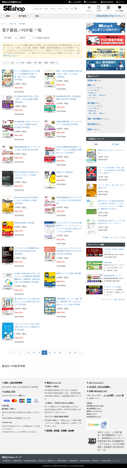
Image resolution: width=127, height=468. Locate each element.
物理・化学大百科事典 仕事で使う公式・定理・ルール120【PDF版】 (69, 74)
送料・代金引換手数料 (12, 383)
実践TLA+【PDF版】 (64, 172)
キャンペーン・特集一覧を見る (113, 299)
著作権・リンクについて (94, 411)
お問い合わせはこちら (97, 391)
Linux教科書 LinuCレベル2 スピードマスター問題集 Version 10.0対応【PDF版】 (27, 124)
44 (39, 353)
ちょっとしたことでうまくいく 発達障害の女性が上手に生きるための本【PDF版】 (69, 251)
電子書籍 (22, 24)
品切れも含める (42, 38)
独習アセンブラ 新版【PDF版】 (69, 273)
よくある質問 (75, 2)
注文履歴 (98, 8)
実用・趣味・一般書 (41, 63)
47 (55, 353)
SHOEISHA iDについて (94, 416)
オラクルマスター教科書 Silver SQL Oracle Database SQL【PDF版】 (26, 251)
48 (60, 353)
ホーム (4, 24)
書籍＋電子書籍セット (97, 119)
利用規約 (89, 403)
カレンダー (93, 98)
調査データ (54, 63)
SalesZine (73, 461)
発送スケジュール (52, 383)
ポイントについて (95, 383)
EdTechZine (62, 461)
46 (50, 353)
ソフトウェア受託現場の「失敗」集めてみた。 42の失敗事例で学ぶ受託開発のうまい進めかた (111, 170)
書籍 (89, 85)
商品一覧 (13, 24)
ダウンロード (108, 8)
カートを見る (119, 8)
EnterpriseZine (30, 461)
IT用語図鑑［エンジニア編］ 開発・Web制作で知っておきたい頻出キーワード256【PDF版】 (69, 302)
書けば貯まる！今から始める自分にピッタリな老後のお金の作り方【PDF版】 (27, 302)
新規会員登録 (107, 2)
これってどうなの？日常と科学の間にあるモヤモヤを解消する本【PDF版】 (27, 327)
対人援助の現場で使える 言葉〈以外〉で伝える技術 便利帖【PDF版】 (26, 99)
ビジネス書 (20, 63)
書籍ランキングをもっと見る (114, 237)
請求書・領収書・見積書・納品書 (59, 431)
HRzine (96, 461)
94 (70, 353)
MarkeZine (17, 461)
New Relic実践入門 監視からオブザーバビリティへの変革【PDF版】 (26, 175)
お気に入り (89, 8)
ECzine (42, 461)
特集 (37, 16)
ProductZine (106, 461)
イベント (117, 461)
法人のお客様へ (91, 2)
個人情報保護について (94, 408)
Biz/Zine (51, 461)
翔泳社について (92, 414)
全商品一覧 (92, 80)
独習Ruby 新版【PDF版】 (24, 223)
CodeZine (6, 461)
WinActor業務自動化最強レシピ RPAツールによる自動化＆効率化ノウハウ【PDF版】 (69, 150)
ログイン (120, 2)
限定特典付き (93, 124)
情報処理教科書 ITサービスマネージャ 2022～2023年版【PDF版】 (69, 200)
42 (29, 353)
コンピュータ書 (8, 63)
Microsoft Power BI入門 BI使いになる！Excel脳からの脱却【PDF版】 (26, 200)
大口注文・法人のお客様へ (99, 387)
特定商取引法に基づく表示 (95, 405)
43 (34, 353)
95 (75, 353)
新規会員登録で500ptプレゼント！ (111, 16)
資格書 (29, 63)
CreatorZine (85, 461)
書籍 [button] (8, 16)
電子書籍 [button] (22, 16)
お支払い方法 (8, 392)
